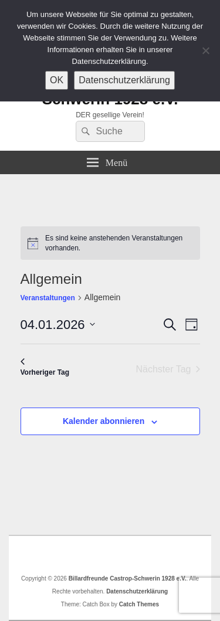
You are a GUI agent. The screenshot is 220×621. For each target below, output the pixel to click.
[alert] (110, 243)
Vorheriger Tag (45, 367)
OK (56, 80)
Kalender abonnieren (103, 421)
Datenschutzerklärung (137, 591)
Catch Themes (139, 604)
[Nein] (205, 50)
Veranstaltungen (48, 298)
